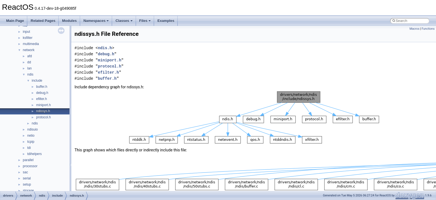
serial (27, 178)
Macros (415, 29)
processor (30, 166)
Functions (428, 29)
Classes (123, 21)
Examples (165, 21)
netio (30, 136)
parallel (28, 160)
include (37, 80)
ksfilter (28, 38)
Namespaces (96, 21)
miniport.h (43, 105)
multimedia (31, 44)
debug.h (42, 93)
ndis (30, 74)
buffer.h (41, 87)
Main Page (15, 21)
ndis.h (105, 48)
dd (29, 62)
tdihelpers (34, 154)
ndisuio (32, 129)
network (28, 50)
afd (29, 56)
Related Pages (43, 21)
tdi (29, 148)
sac (25, 172)
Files (145, 21)
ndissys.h (43, 111)
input (26, 32)
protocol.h (43, 117)
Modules (69, 21)
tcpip (30, 142)
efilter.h (41, 99)
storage (28, 190)
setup (27, 184)
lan (29, 68)
